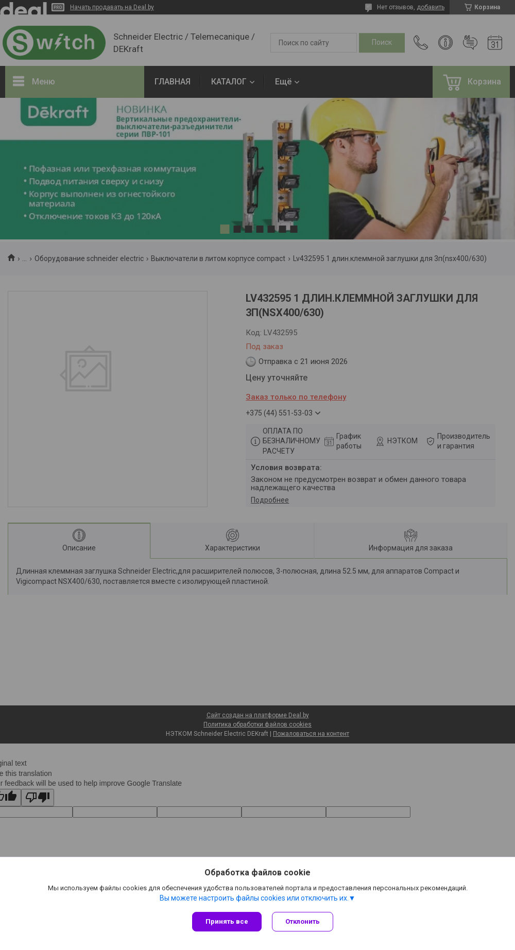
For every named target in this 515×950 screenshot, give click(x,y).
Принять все (226, 921)
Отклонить (302, 921)
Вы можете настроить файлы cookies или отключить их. (254, 898)
